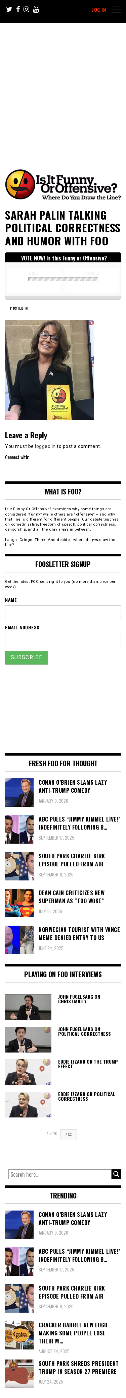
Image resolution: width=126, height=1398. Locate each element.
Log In (98, 9)
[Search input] (60, 1174)
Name (11, 599)
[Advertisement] (63, 89)
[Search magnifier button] (116, 1174)
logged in (45, 446)
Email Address (22, 627)
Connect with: (17, 456)
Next (69, 1134)
